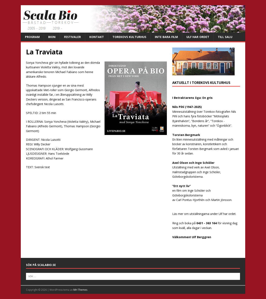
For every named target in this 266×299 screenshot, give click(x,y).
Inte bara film (166, 37)
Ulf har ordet (197, 37)
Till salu (225, 37)
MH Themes (80, 290)
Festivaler (72, 37)
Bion (51, 37)
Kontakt (96, 37)
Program (32, 37)
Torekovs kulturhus (129, 37)
